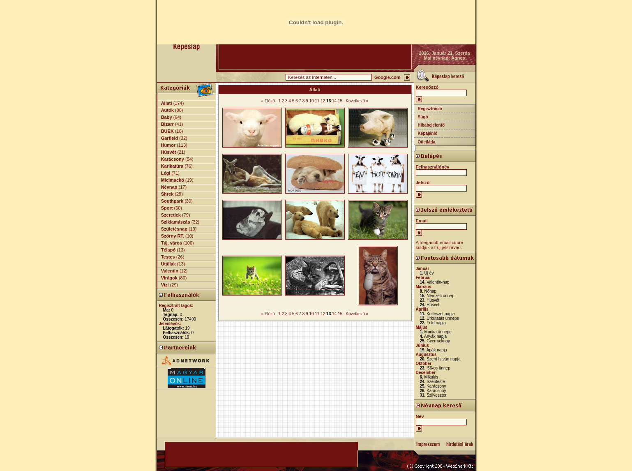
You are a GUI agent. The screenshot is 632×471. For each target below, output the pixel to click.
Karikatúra (172, 166)
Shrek (167, 194)
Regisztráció (430, 108)
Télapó (168, 249)
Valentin (169, 270)
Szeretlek (171, 214)
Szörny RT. (172, 235)
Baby (166, 117)
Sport (167, 207)
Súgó (423, 117)
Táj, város (171, 242)
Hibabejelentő (431, 125)
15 (340, 101)
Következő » (357, 101)
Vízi (165, 284)
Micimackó (172, 180)
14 (334, 101)
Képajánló (428, 133)
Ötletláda (427, 142)
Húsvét (168, 152)
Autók (167, 110)
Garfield (169, 138)
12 (323, 101)
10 (311, 101)
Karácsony (172, 159)
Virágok (169, 277)
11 (317, 101)
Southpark (172, 201)
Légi (166, 173)
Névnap (169, 187)
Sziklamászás (175, 221)
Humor (168, 145)
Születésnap (174, 228)
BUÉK (167, 131)
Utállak (168, 263)
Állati (166, 103)
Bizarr (167, 124)
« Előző (268, 101)
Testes (168, 256)
